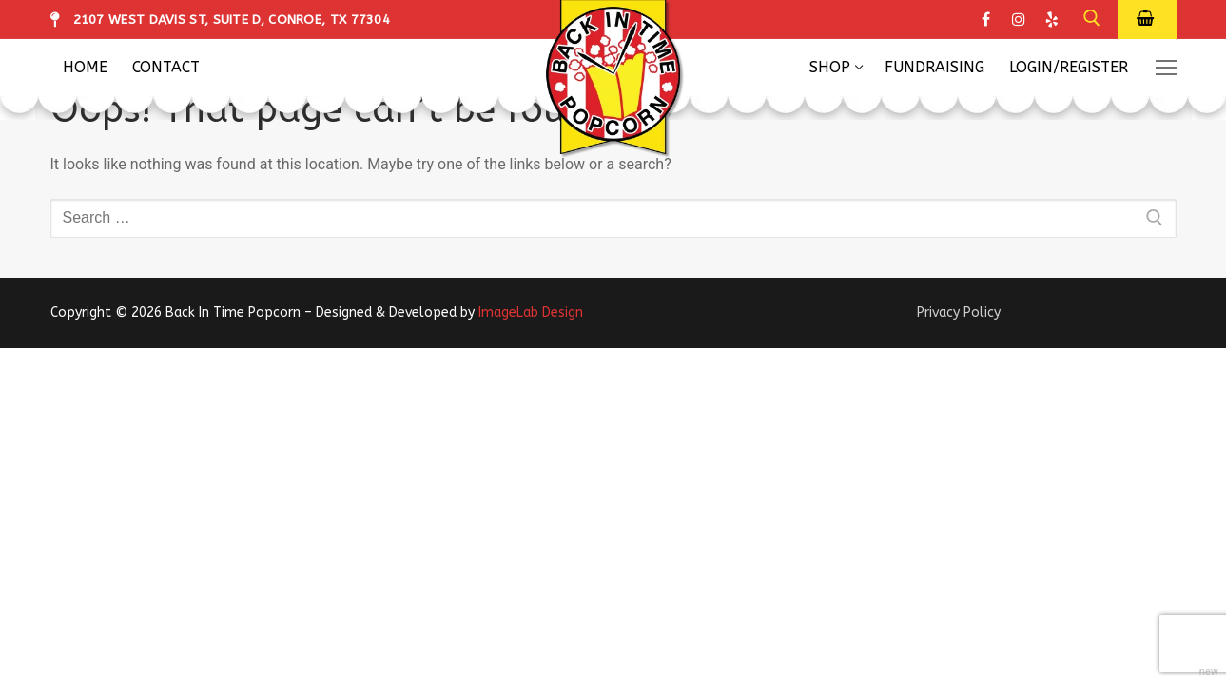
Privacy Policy (959, 312)
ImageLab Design (530, 312)
